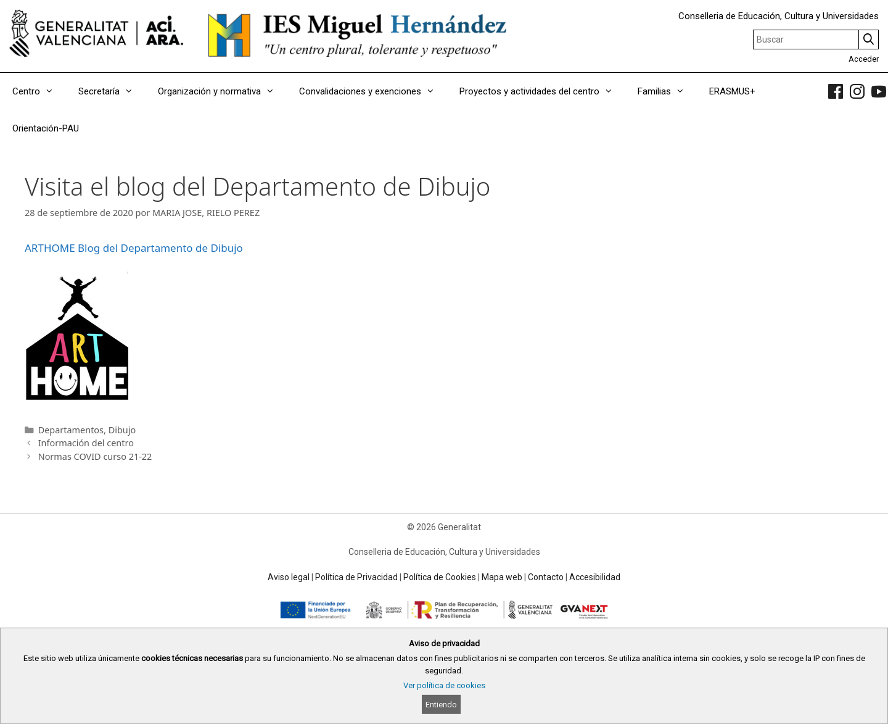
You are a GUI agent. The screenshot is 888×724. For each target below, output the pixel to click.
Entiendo (441, 704)
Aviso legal (289, 577)
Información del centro (86, 443)
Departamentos (71, 430)
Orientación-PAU (45, 128)
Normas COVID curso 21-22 (95, 456)
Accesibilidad (594, 577)
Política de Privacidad (356, 577)
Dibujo (122, 430)
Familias (667, 91)
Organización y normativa (222, 91)
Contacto (546, 577)
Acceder (864, 59)
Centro (39, 91)
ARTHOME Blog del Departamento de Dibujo (134, 248)
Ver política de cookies (444, 685)
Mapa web (502, 577)
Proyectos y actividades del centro (542, 91)
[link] (835, 91)
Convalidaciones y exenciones (373, 91)
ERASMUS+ (732, 91)
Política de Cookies (439, 577)
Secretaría (112, 91)
